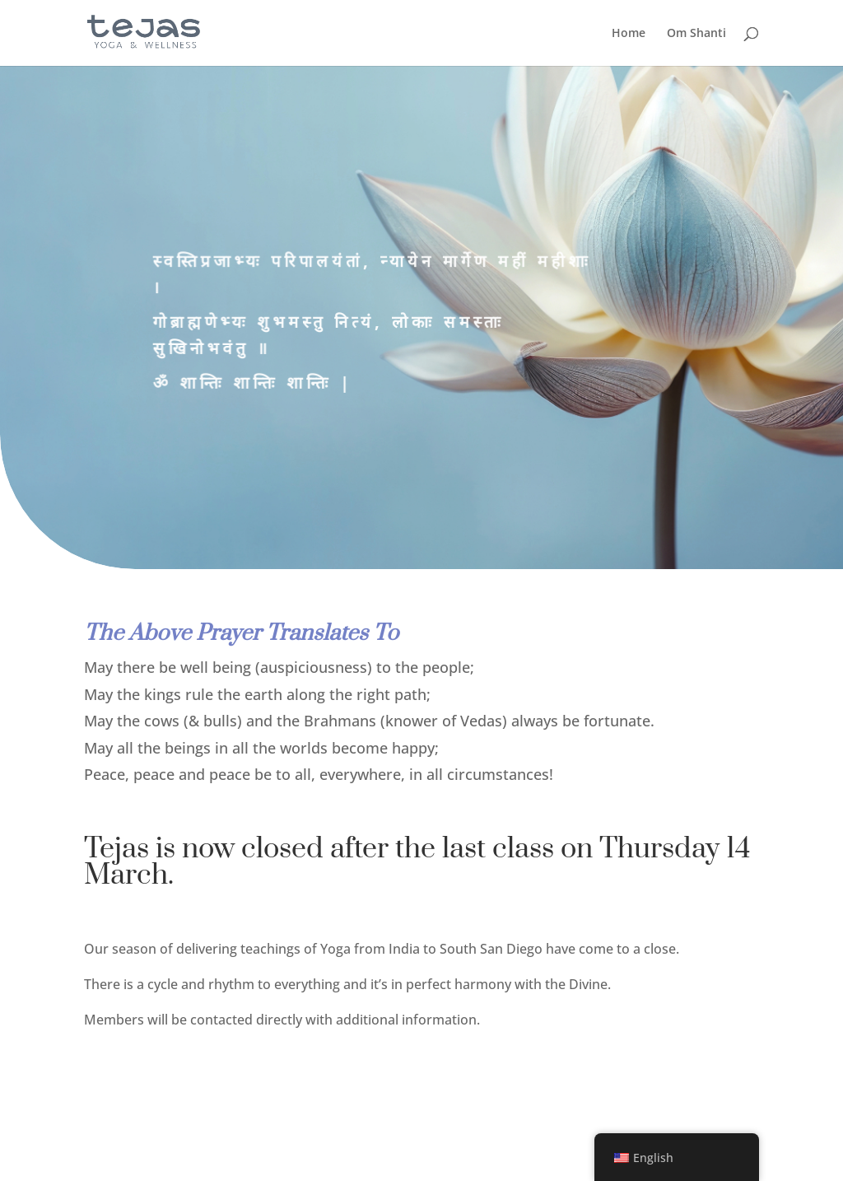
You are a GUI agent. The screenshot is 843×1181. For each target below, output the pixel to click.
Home (628, 33)
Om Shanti (696, 33)
